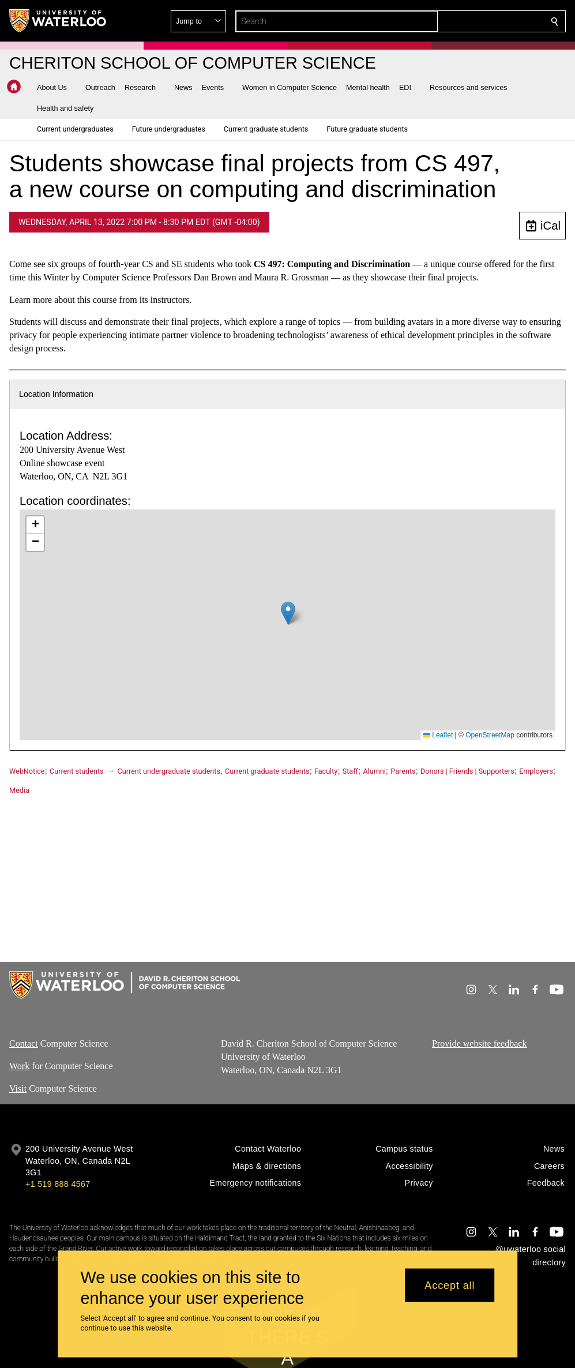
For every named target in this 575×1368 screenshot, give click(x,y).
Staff (350, 771)
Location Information (56, 394)
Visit (18, 1088)
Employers (536, 771)
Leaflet (438, 735)
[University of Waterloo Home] (58, 20)
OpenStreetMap (489, 735)
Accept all (449, 1285)
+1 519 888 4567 (57, 1184)
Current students (77, 771)
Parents (402, 771)
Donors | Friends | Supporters (467, 771)
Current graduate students (267, 771)
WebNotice (27, 771)
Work (19, 1066)
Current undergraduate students (169, 771)
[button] (471, 21)
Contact (23, 1043)
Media (19, 790)
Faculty (325, 771)
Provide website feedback (479, 1043)
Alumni (374, 771)
